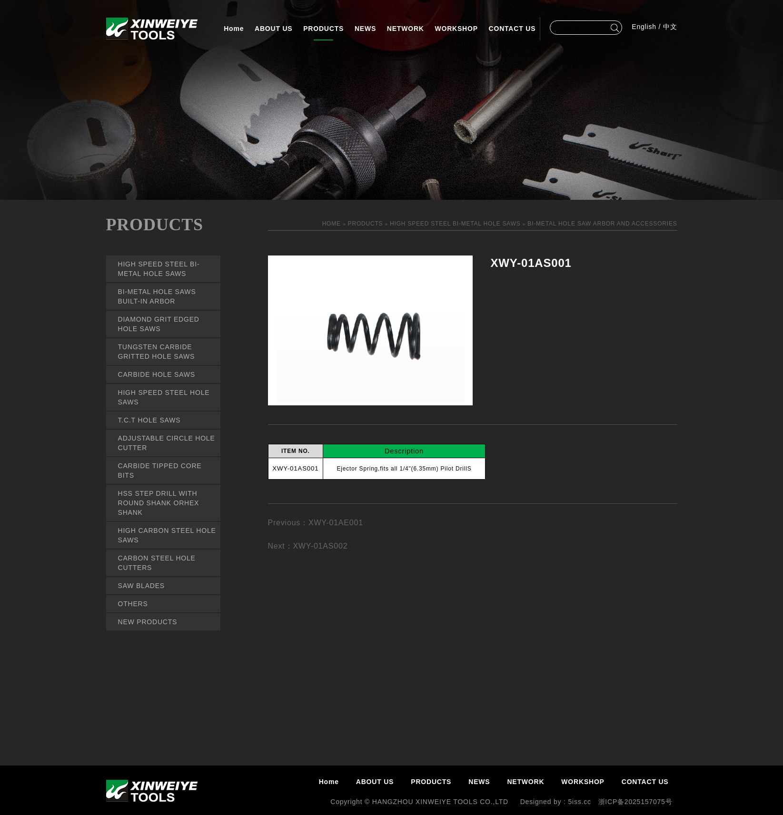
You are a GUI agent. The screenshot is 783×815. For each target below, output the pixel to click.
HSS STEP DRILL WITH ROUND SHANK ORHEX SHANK (158, 503)
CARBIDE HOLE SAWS (156, 374)
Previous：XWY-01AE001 (315, 523)
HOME (332, 223)
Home (234, 28)
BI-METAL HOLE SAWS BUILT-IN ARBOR (157, 296)
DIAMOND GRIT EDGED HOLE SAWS (158, 324)
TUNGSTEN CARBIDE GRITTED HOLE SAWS (156, 351)
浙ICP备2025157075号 (635, 801)
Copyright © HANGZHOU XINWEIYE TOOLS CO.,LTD (420, 801)
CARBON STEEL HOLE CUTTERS (157, 562)
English (644, 26)
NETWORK (405, 28)
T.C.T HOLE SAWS (149, 420)
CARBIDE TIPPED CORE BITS (160, 470)
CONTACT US (512, 28)
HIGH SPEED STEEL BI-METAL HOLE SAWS (159, 268)
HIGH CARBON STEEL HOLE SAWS (167, 535)
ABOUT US (274, 28)
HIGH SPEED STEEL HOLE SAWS (164, 397)
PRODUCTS (323, 28)
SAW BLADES (141, 585)
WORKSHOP (456, 28)
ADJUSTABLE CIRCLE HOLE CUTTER (166, 443)
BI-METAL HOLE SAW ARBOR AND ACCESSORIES (602, 223)
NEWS (365, 28)
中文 (670, 26)
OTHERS (133, 604)
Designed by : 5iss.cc (555, 801)
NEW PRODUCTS (148, 622)
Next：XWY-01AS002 (308, 546)
